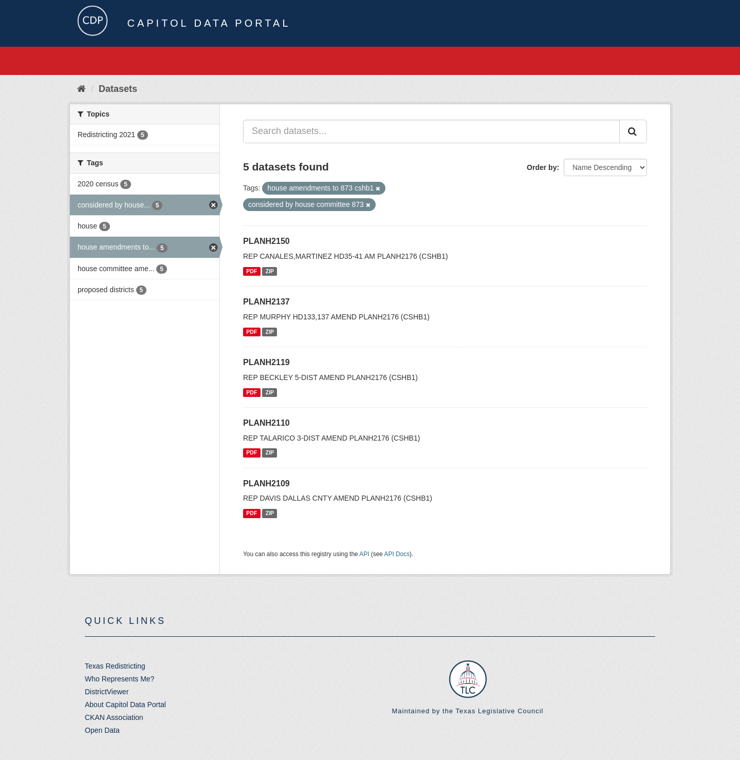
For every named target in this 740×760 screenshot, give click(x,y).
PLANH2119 (266, 362)
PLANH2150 (266, 241)
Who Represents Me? (119, 679)
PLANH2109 (266, 483)
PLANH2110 (266, 423)
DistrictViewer (106, 692)
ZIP (270, 271)
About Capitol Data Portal (125, 704)
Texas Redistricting (115, 666)
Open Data (102, 730)
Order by (542, 167)
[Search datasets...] (431, 131)
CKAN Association (114, 717)
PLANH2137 (266, 301)
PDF (251, 271)
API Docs (397, 554)
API (364, 554)
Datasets (118, 89)
